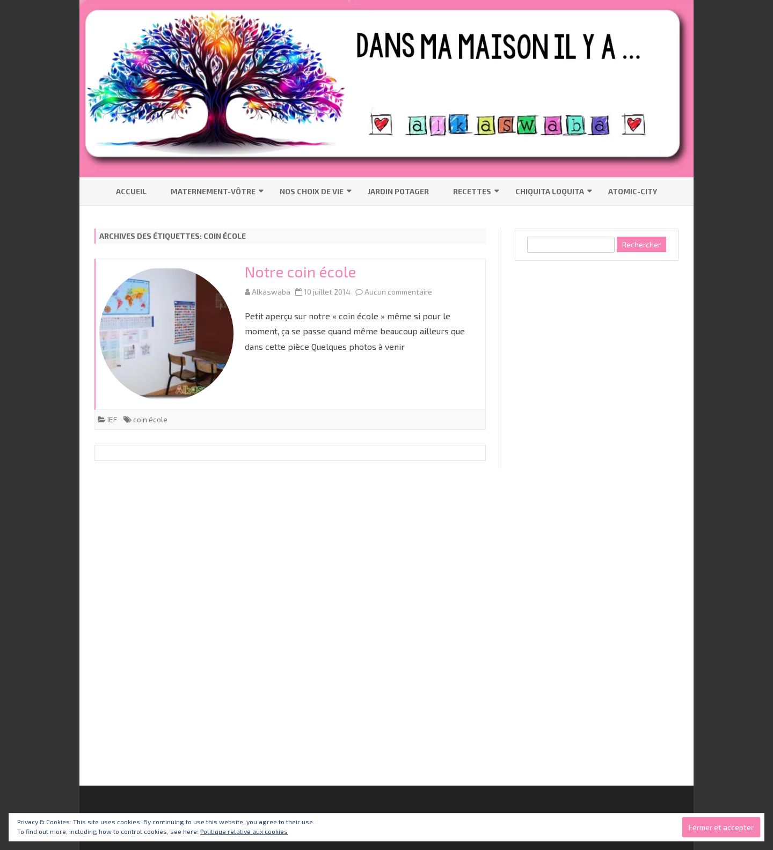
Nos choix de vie (312, 191)
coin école (150, 419)
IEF (112, 419)
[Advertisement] (595, 437)
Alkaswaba (271, 291)
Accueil (131, 191)
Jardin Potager (398, 191)
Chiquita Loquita (549, 191)
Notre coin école (300, 271)
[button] (166, 334)
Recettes (472, 191)
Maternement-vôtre (213, 191)
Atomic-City (632, 191)
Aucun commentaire (398, 291)
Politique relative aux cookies (244, 831)
